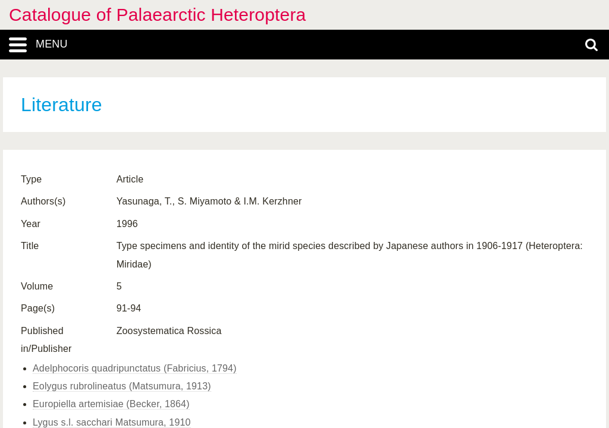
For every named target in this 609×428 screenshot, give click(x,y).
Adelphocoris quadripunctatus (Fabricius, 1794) (135, 368)
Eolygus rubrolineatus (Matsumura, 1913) (122, 386)
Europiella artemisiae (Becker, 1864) (111, 404)
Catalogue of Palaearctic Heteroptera (157, 14)
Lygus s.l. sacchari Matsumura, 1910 (112, 422)
